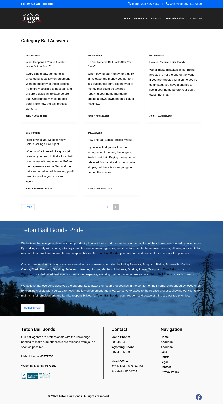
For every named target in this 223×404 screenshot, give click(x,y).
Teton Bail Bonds (107, 252)
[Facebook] (199, 397)
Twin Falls (169, 268)
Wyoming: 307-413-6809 (184, 3)
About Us (156, 18)
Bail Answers (33, 55)
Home (127, 18)
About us (167, 342)
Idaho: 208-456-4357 (143, 3)
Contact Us (196, 18)
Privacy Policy (170, 372)
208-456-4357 (121, 342)
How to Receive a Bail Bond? (169, 62)
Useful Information (176, 18)
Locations (141, 18)
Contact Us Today (43, 307)
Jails (164, 352)
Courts (165, 357)
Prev (28, 207)
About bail (167, 347)
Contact (166, 367)
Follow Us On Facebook (37, 3)
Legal (164, 362)
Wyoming (27, 273)
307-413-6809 (121, 352)
